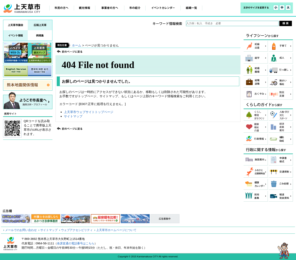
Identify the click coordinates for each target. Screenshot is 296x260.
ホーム (76, 45)
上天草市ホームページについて (116, 230)
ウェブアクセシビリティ (77, 230)
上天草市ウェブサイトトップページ (88, 112)
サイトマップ (73, 116)
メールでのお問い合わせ (21, 230)
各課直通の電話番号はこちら (75, 243)
